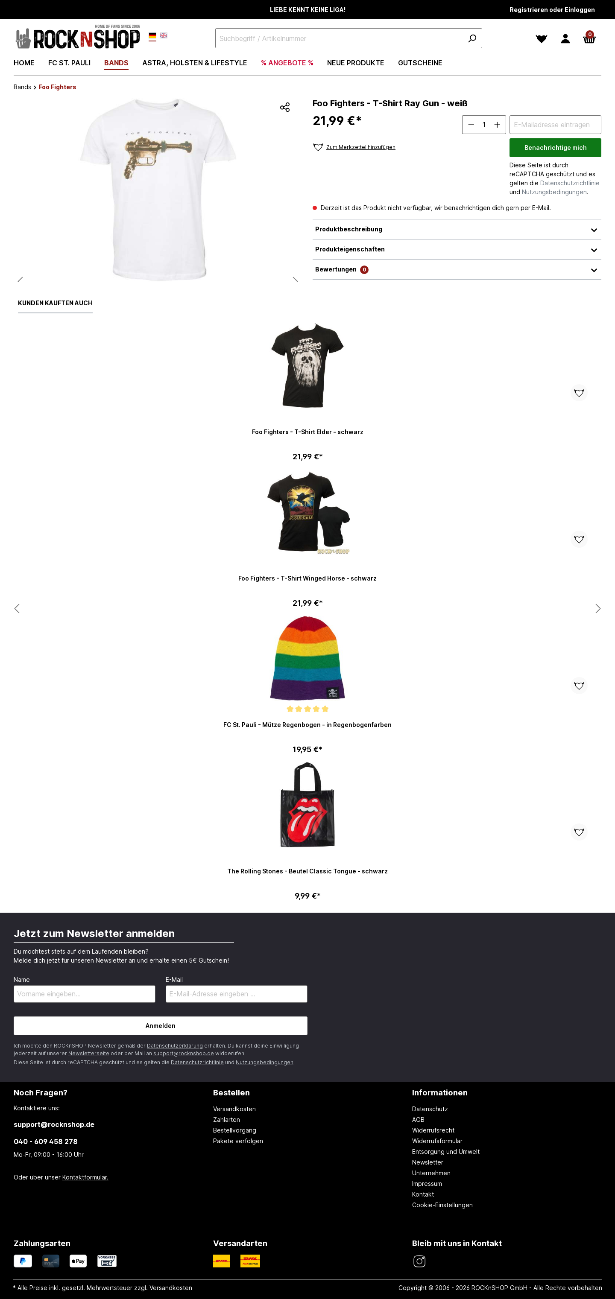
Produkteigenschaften (457, 249)
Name (22, 979)
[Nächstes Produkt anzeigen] (16, 609)
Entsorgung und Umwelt (446, 1151)
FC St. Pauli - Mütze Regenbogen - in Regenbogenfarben (307, 724)
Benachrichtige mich (555, 147)
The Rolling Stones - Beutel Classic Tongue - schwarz (307, 871)
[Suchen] (472, 38)
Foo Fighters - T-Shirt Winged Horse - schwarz (307, 578)
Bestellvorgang (234, 1130)
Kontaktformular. (85, 1177)
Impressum (427, 1183)
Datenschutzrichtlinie (570, 183)
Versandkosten (234, 1108)
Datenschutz (430, 1108)
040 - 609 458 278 (46, 1141)
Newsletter (427, 1162)
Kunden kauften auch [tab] (55, 303)
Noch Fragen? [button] (40, 1092)
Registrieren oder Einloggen (552, 9)
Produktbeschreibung (457, 229)
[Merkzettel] (542, 38)
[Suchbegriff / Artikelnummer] (349, 38)
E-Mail (174, 979)
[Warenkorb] (589, 38)
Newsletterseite (88, 1053)
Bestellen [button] (231, 1092)
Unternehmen (431, 1172)
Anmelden (161, 1025)
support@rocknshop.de (183, 1053)
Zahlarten (226, 1119)
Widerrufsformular (437, 1140)
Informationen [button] (440, 1092)
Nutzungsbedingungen (554, 192)
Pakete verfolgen (238, 1140)
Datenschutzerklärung (175, 1045)
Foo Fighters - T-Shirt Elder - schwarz (307, 431)
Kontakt (423, 1194)
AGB (418, 1119)
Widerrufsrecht (433, 1130)
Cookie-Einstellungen (442, 1205)
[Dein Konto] (565, 38)
